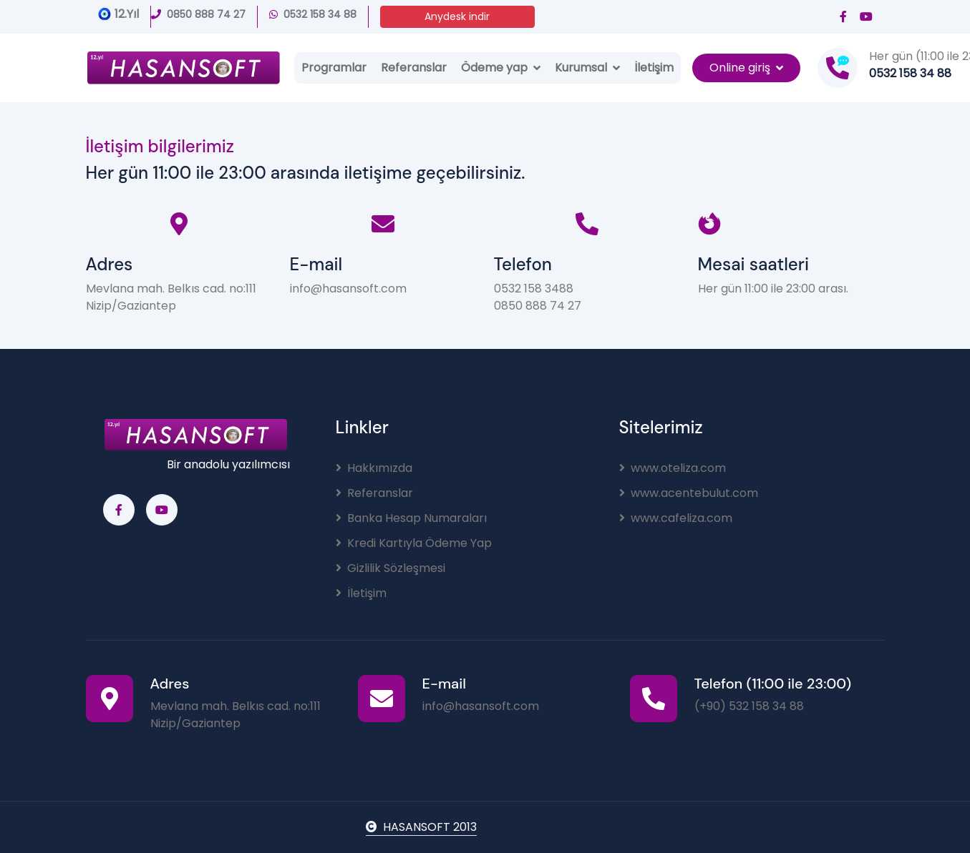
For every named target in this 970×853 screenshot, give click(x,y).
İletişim (654, 67)
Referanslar (414, 67)
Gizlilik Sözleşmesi (390, 568)
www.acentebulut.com (688, 493)
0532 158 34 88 (313, 14)
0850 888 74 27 (198, 14)
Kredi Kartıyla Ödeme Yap (414, 543)
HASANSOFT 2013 (421, 827)
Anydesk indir (457, 16)
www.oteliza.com (672, 468)
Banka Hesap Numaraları (411, 518)
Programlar (334, 67)
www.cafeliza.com (675, 518)
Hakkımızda (374, 468)
